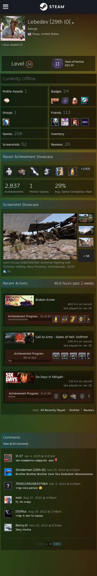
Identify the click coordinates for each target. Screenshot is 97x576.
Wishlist (74, 410)
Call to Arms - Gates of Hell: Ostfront (62, 337)
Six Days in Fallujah (49, 377)
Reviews (89, 410)
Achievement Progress (22, 316)
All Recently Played (52, 410)
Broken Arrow (45, 299)
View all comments (15, 443)
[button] (22, 63)
